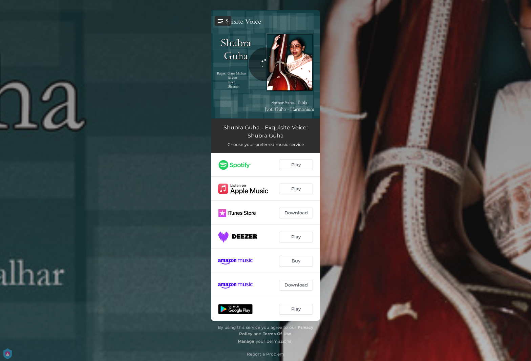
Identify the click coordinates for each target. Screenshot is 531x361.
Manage (246, 341)
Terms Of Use (277, 333)
